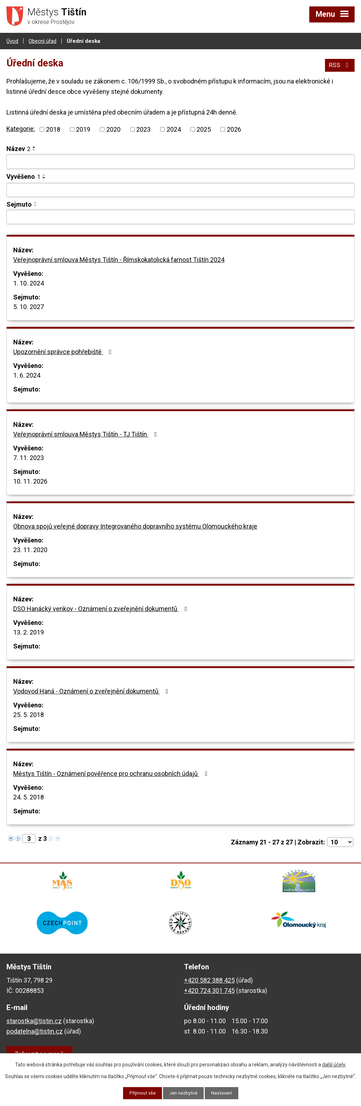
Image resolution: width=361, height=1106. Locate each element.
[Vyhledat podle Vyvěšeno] (180, 189)
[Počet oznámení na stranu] (340, 841)
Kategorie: (20, 128)
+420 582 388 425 (209, 985)
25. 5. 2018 (28, 714)
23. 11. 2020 (30, 549)
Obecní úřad (42, 40)
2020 (113, 129)
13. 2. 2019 (28, 631)
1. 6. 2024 (26, 374)
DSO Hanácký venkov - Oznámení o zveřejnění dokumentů (101, 608)
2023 (143, 129)
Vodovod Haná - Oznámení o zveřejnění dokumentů (92, 690)
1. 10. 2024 (28, 282)
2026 (234, 129)
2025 (204, 129)
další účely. (334, 1064)
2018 (53, 129)
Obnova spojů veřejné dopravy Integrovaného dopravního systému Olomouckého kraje (135, 525)
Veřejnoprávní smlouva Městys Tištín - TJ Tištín (86, 433)
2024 (174, 129)
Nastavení (224, 1093)
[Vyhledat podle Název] (180, 161)
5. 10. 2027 (28, 306)
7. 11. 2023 (28, 457)
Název (18, 148)
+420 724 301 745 (209, 996)
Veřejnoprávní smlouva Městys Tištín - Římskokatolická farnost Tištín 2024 (118, 259)
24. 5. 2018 (28, 796)
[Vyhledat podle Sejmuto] (180, 216)
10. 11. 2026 (30, 480)
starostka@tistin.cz (34, 1026)
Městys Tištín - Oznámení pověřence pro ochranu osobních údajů (111, 773)
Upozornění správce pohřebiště (64, 351)
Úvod (12, 40)
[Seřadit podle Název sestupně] (34, 149)
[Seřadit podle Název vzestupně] (34, 146)
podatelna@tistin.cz (34, 1036)
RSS (339, 63)
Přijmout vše (140, 1093)
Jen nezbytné (183, 1093)
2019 (83, 129)
